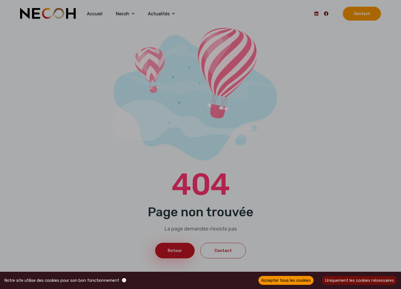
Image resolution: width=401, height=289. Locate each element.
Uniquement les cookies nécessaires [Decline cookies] (359, 280)
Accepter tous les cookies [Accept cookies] (286, 280)
